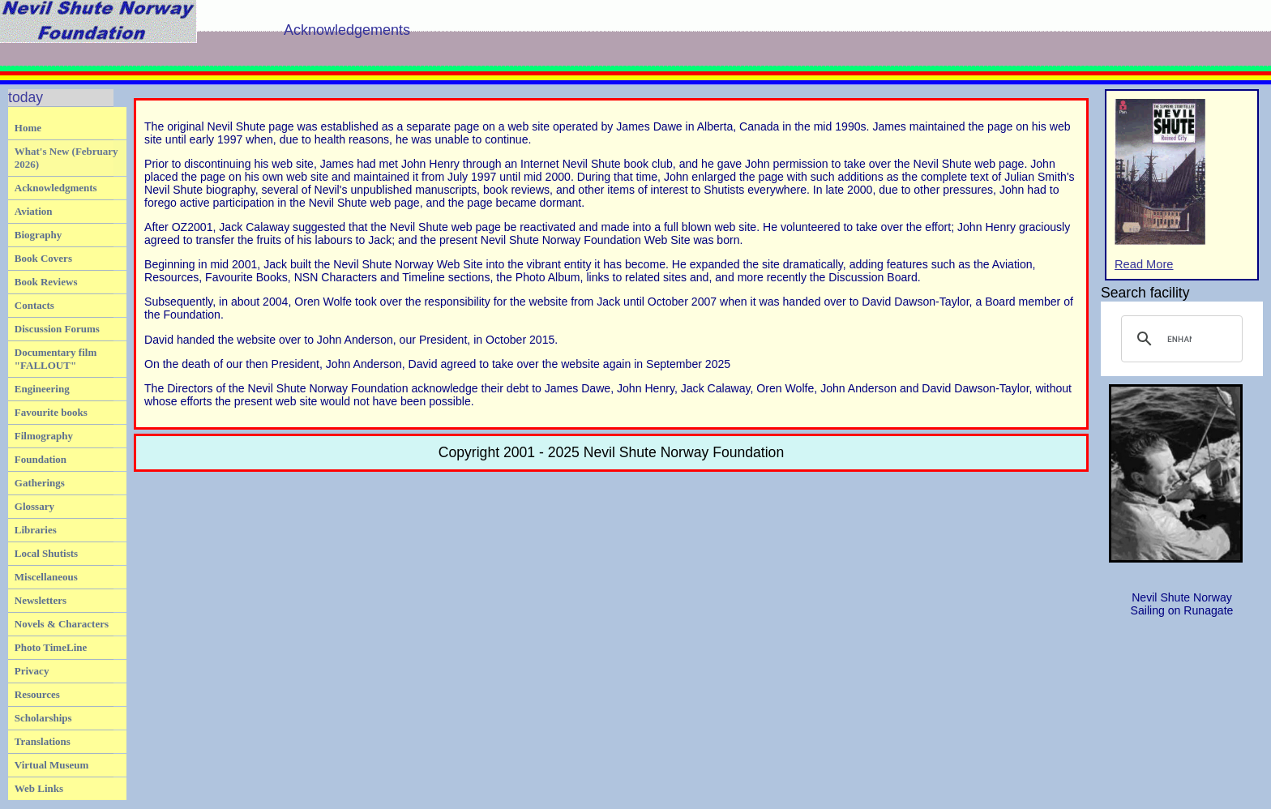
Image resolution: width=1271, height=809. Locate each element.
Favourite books (51, 412)
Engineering (42, 389)
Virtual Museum (52, 765)
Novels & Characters (62, 624)
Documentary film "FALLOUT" (55, 358)
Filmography (44, 436)
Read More (1160, 185)
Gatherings (40, 483)
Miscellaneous (46, 577)
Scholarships (43, 718)
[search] (1179, 339)
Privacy (32, 671)
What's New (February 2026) (66, 157)
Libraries (36, 530)
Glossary (34, 506)
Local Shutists (46, 553)
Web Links (39, 788)
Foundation (40, 459)
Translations (43, 741)
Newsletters (40, 600)
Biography (38, 235)
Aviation (34, 211)
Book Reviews (46, 282)
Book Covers (43, 258)
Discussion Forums (57, 329)
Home (28, 128)
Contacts (34, 305)
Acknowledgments (56, 188)
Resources (37, 694)
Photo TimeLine (51, 647)
